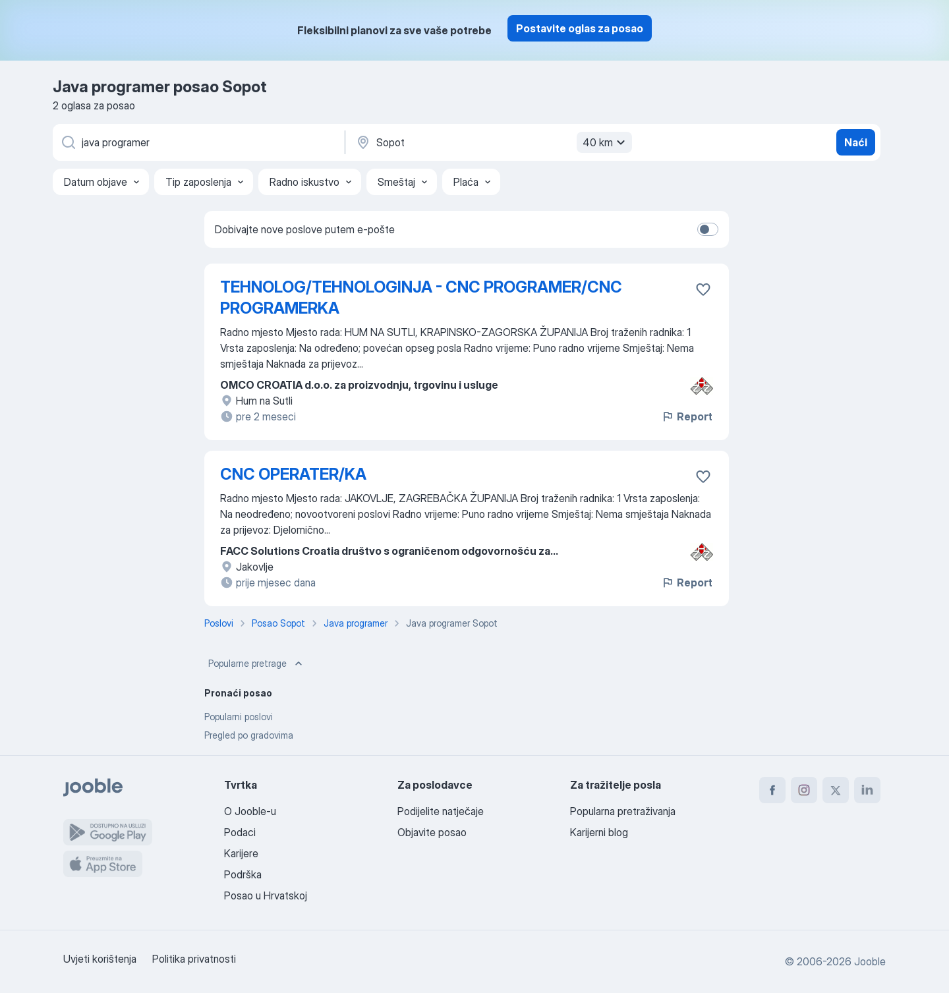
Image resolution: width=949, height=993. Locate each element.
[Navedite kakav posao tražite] (198, 142)
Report (686, 416)
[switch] (707, 229)
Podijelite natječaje (440, 811)
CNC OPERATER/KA (293, 474)
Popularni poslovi (238, 716)
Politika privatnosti (194, 958)
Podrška (243, 874)
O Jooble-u (250, 811)
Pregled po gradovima (248, 735)
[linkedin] (867, 790)
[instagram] (804, 790)
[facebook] (772, 790)
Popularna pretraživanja (623, 811)
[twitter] (835, 790)
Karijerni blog (599, 832)
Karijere (241, 853)
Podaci (240, 832)
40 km (606, 142)
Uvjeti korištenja (99, 958)
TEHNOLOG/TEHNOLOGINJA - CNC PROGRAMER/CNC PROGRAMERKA (421, 297)
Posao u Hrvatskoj (265, 895)
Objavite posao (432, 832)
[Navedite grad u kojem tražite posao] (492, 142)
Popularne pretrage (256, 663)
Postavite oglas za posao (579, 28)
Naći (855, 142)
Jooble (870, 961)
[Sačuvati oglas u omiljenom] (703, 289)
